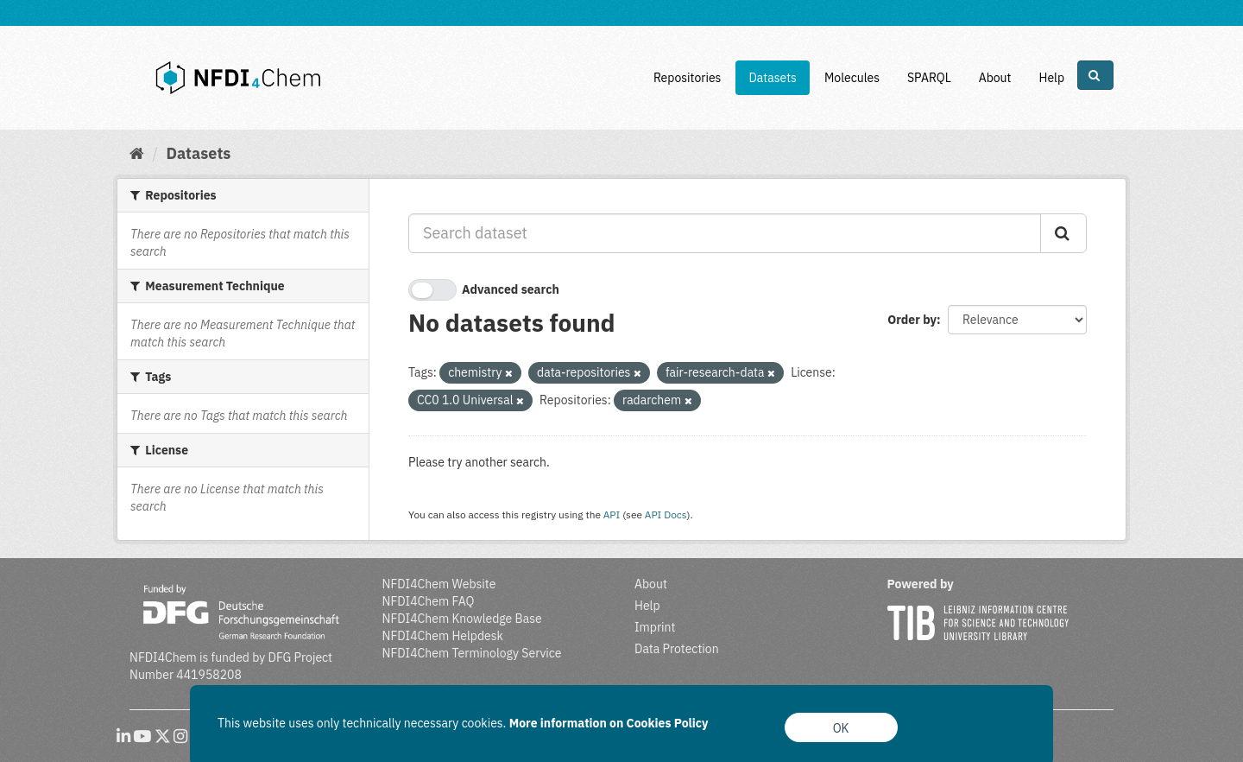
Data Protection (676, 649)
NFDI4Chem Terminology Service (472, 653)
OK (841, 728)
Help (1051, 78)
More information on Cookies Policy (609, 723)
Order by (912, 319)
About (995, 78)
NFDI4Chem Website (439, 584)
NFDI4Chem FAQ (428, 601)
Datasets (772, 78)
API (612, 514)
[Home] (136, 153)
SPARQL (929, 78)
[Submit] (1063, 233)
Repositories (687, 78)
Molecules (852, 78)
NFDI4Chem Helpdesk (443, 636)
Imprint (654, 627)
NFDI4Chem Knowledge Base (462, 618)
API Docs (666, 514)
